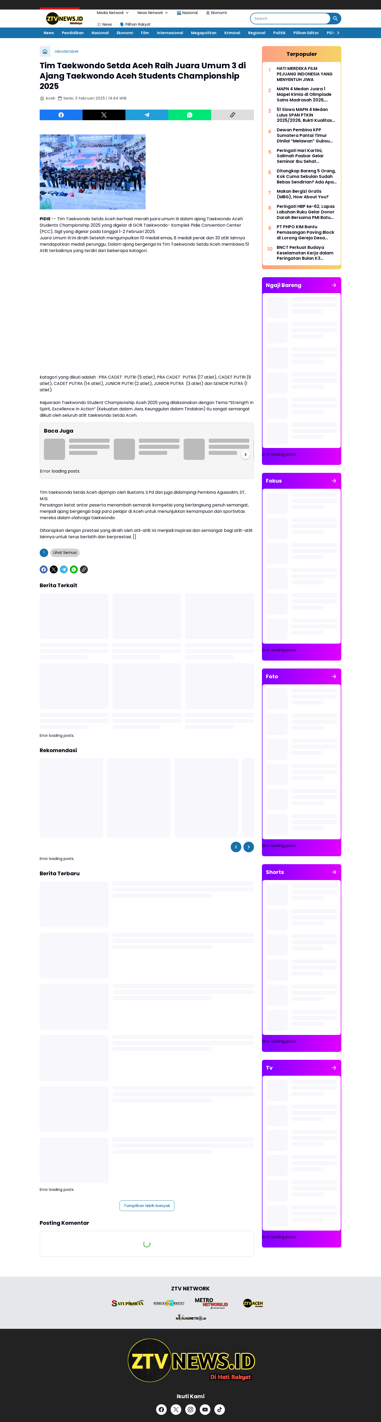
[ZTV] (190, 1360)
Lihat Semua (64, 552)
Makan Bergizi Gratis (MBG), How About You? (303, 194)
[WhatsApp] (189, 115)
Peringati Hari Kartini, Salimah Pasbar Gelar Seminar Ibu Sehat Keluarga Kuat (300, 156)
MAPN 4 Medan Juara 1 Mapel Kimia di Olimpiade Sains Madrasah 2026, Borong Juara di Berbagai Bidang (305, 94)
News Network (153, 12)
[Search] (290, 18)
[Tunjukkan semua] (334, 285)
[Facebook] (61, 115)
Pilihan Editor (306, 32)
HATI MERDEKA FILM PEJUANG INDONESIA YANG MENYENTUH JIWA (305, 74)
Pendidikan (73, 32)
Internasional (170, 32)
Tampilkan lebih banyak (147, 1205)
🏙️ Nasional (187, 12)
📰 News (104, 24)
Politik (279, 32)
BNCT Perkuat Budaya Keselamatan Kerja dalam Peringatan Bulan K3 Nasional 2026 (305, 253)
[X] (104, 115)
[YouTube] (205, 1409)
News (49, 32)
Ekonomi (125, 32)
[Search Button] (335, 18)
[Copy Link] (232, 115)
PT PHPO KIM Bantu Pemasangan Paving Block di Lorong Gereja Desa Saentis (305, 232)
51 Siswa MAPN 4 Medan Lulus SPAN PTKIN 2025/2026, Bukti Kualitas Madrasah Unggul (304, 115)
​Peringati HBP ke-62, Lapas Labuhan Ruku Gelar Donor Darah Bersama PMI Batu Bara (306, 212)
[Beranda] (45, 51)
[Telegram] (146, 115)
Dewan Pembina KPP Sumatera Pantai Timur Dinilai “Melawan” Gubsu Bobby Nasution (303, 135)
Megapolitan (203, 32)
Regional (256, 32)
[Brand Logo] (128, 1303)
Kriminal (232, 32)
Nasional (100, 32)
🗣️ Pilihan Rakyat (135, 24)
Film (145, 32)
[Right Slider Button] (336, 33)
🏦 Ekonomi (216, 12)
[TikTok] (219, 1409)
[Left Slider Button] (236, 847)
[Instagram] (190, 1409)
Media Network (113, 12)
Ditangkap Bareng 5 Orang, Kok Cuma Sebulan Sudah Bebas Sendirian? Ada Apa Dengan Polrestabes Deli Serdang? (306, 176)
